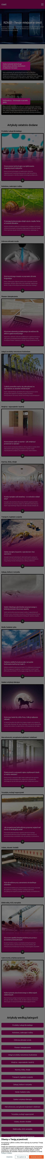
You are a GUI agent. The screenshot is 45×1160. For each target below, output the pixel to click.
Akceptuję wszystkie (36, 1157)
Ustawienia (9, 1157)
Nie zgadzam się (21, 1157)
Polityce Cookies (6, 1153)
